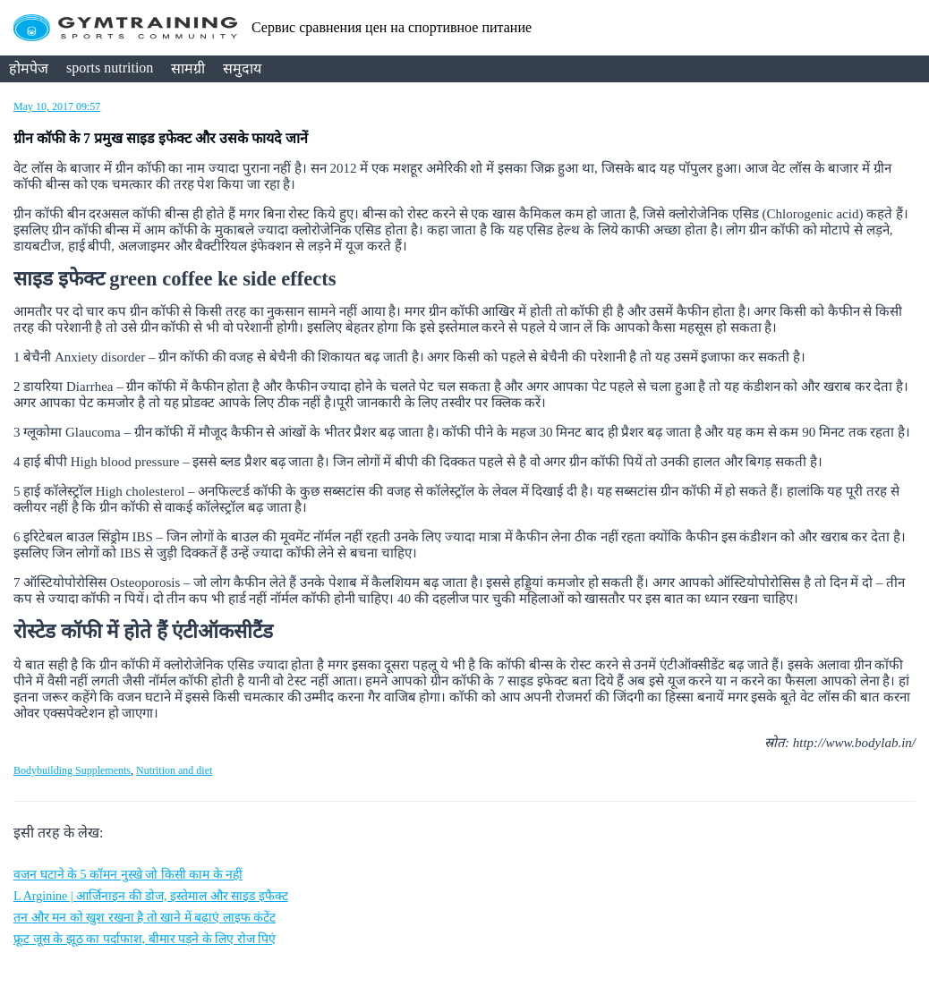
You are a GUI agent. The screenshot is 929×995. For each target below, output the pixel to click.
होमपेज (28, 68)
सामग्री (188, 68)
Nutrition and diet (174, 770)
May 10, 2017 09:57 (56, 106)
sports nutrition (109, 67)
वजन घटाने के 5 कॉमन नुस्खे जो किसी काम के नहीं (128, 874)
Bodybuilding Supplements (72, 770)
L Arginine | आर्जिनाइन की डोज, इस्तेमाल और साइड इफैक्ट (150, 896)
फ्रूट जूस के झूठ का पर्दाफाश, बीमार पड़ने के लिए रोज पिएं (144, 939)
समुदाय (242, 68)
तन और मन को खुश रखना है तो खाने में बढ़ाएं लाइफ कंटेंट (144, 917)
